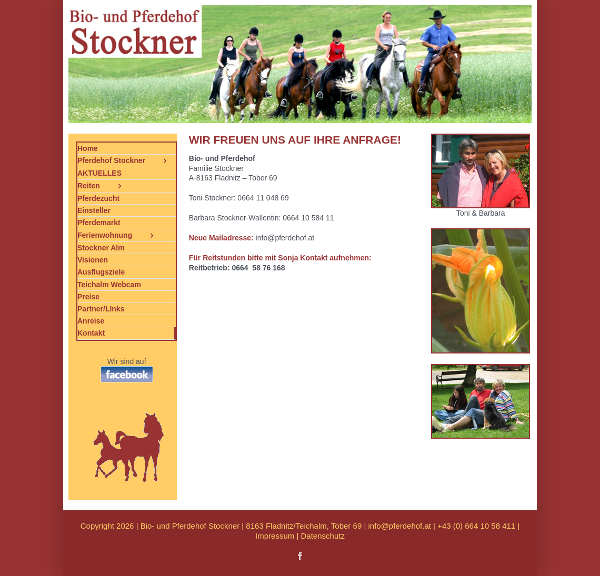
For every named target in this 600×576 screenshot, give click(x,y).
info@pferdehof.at (399, 525)
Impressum (274, 535)
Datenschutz (323, 535)
